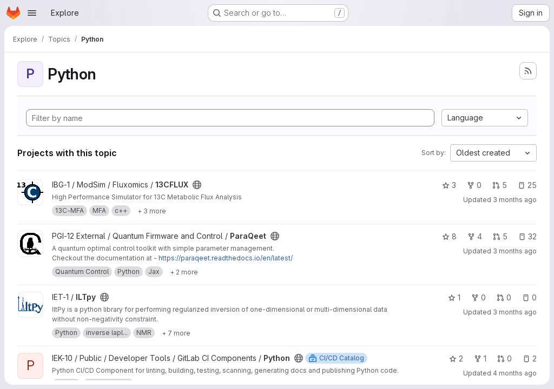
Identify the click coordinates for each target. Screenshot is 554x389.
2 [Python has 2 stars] (456, 358)
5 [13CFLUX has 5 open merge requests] (499, 185)
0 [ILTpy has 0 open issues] (529, 297)
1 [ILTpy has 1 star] (454, 297)
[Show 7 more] (176, 332)
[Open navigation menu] (32, 13)
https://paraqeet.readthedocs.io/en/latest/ (226, 258)
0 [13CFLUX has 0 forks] (474, 185)
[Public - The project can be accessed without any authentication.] (197, 184)
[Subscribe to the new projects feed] (528, 70)
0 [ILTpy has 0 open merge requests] (504, 297)
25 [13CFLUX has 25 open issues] (527, 185)
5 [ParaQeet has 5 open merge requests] (500, 236)
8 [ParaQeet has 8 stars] (449, 236)
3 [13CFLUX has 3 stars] (449, 185)
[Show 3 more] (152, 210)
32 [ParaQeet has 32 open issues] (527, 236)
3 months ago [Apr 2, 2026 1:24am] (515, 312)
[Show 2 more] (184, 271)
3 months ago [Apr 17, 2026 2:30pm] (515, 251)
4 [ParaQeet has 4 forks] (474, 236)
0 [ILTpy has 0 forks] (478, 297)
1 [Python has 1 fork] (480, 358)
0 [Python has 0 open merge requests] (504, 358)
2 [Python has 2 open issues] (530, 358)
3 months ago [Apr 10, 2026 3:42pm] (515, 200)
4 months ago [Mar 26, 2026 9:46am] (515, 373)
